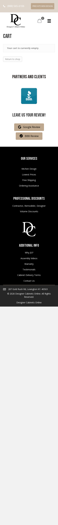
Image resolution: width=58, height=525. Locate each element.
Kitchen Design (29, 168)
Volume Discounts (29, 211)
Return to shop (12, 59)
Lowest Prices (29, 174)
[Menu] (49, 21)
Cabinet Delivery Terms (29, 275)
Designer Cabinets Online (29, 302)
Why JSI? (29, 252)
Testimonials (29, 269)
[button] (13, 6)
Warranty (29, 263)
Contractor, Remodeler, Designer (29, 205)
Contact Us (29, 280)
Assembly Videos (29, 258)
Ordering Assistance (29, 185)
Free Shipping (29, 180)
